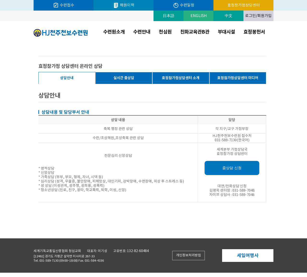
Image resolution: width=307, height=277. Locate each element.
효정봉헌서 (254, 32)
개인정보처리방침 (188, 255)
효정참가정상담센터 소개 (181, 78)
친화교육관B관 (194, 32)
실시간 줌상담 (123, 78)
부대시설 (226, 32)
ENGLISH (198, 16)
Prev (223, 255)
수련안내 (141, 32)
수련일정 (183, 5)
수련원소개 (114, 32)
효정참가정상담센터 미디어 (237, 78)
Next (272, 255)
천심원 (165, 32)
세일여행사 (248, 255)
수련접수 (63, 5)
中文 (228, 16)
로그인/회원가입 (258, 16)
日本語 (168, 16)
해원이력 (123, 5)
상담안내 (67, 78)
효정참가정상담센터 (243, 5)
